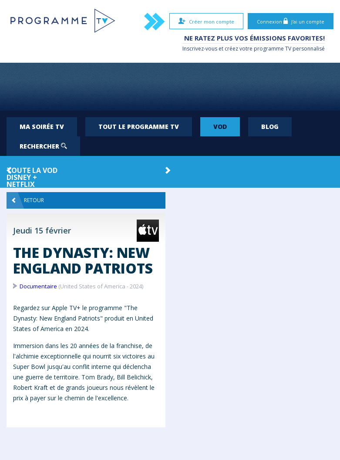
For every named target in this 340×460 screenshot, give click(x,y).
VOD (220, 126)
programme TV (272, 48)
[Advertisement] (170, 86)
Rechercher (43, 146)
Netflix (21, 184)
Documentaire (38, 286)
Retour (28, 200)
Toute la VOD (32, 170)
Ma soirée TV (42, 126)
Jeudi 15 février (42, 230)
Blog (270, 126)
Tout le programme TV (138, 126)
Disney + (22, 177)
